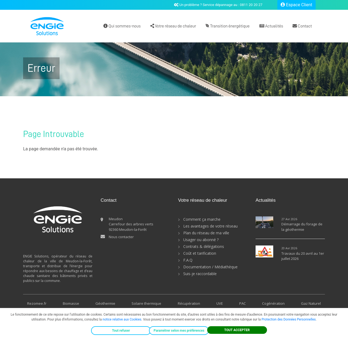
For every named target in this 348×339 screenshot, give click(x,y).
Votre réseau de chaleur (173, 26)
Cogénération (273, 303)
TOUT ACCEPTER (237, 330)
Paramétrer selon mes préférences (179, 330)
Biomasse (71, 303)
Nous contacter (121, 236)
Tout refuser (121, 330)
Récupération (189, 303)
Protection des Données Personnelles (289, 319)
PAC (242, 303)
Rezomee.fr (36, 303)
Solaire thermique (146, 303)
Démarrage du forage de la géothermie (301, 227)
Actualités (271, 26)
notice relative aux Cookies (121, 319)
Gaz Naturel (311, 303)
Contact (302, 26)
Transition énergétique (228, 26)
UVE (219, 303)
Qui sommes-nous (122, 26)
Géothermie (105, 303)
